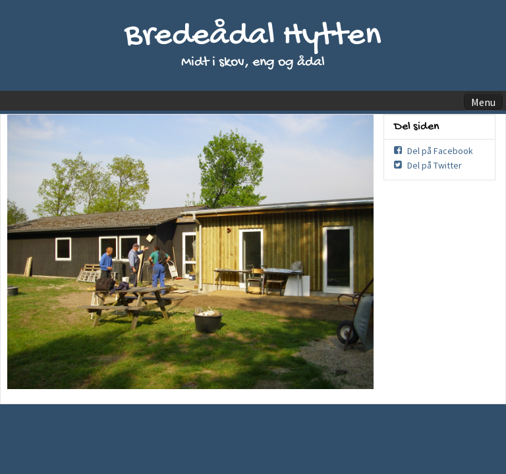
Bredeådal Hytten (253, 36)
